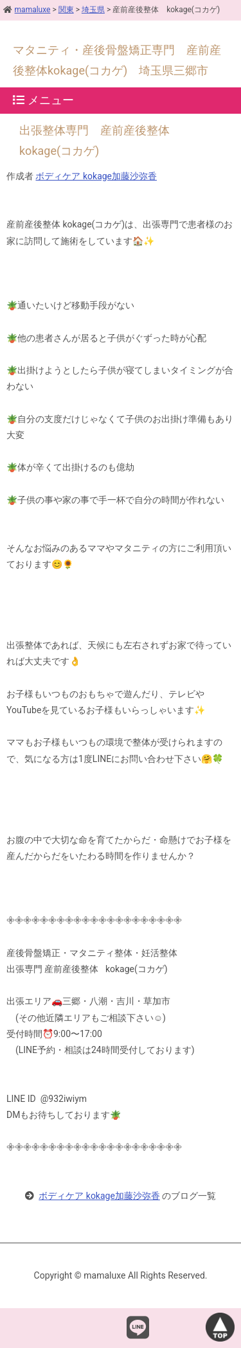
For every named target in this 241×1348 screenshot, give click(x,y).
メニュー (43, 100)
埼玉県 (93, 9)
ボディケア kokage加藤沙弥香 (96, 176)
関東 (66, 9)
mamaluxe (26, 9)
